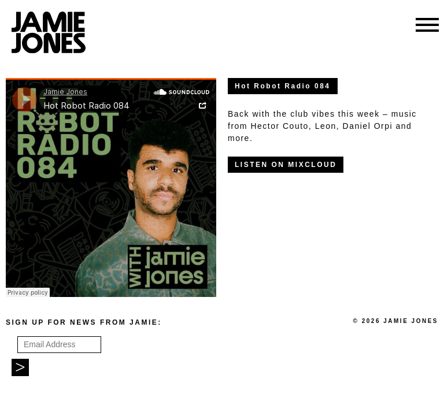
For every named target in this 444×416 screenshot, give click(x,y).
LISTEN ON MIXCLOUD (285, 165)
